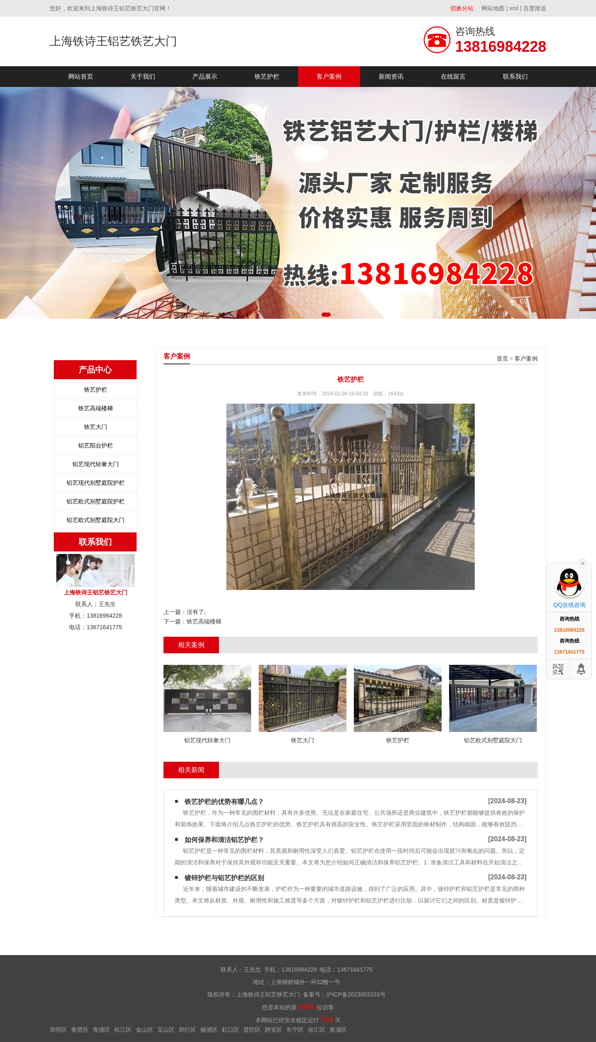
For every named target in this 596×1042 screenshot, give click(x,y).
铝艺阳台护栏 (95, 445)
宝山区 (166, 1029)
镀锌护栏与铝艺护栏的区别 (224, 877)
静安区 (273, 1029)
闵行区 (187, 1029)
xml (514, 8)
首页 (502, 359)
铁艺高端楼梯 (95, 408)
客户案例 (329, 76)
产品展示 (204, 76)
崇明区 (58, 1029)
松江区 (123, 1029)
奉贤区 (80, 1029)
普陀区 (252, 1029)
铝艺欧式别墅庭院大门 (96, 520)
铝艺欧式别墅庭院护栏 (96, 501)
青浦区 (101, 1029)
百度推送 (534, 8)
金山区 (144, 1029)
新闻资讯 (391, 76)
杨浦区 (209, 1029)
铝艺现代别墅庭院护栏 (96, 482)
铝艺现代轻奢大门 (95, 464)
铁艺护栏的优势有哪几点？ (224, 801)
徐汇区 (316, 1029)
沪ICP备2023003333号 (355, 994)
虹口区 (230, 1029)
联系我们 (515, 76)
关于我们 (142, 76)
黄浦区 (338, 1029)
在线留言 (453, 76)
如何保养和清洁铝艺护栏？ (224, 839)
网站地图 (493, 8)
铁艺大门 (95, 427)
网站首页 (80, 76)
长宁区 (295, 1029)
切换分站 (461, 8)
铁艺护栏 (267, 76)
